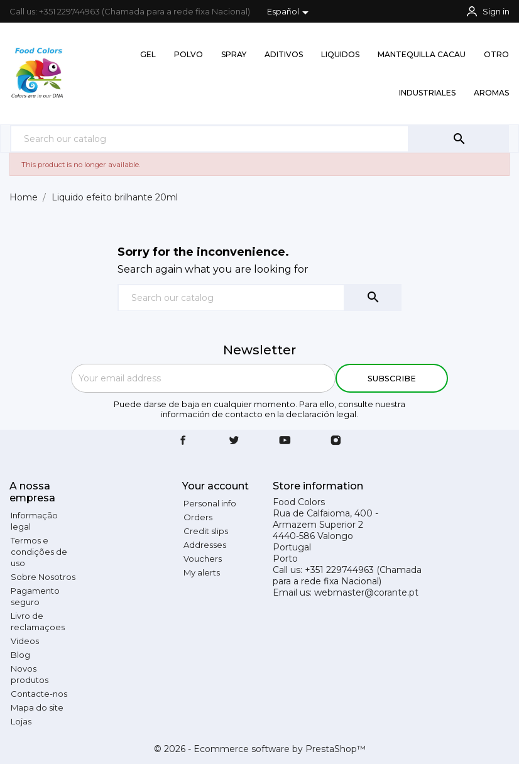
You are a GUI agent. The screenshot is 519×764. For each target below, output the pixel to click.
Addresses (204, 545)
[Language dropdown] (290, 12)
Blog (20, 655)
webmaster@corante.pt (366, 592)
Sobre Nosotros (43, 577)
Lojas (21, 721)
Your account (215, 486)
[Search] (209, 138)
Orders (197, 517)
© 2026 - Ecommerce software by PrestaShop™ (260, 749)
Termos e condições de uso (39, 551)
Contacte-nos (39, 694)
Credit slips (205, 531)
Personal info (209, 503)
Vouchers (202, 559)
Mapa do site (37, 707)
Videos (25, 641)
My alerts (201, 572)
